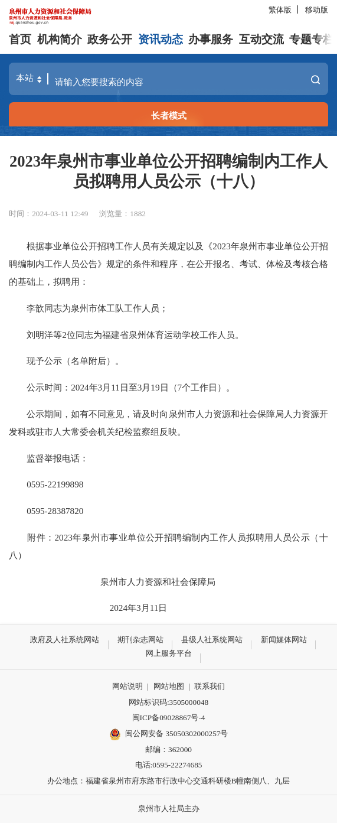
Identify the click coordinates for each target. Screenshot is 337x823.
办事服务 (210, 39)
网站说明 (127, 686)
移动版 (316, 9)
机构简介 (59, 39)
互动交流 (261, 39)
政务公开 (109, 39)
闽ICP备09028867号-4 (168, 717)
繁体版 (280, 9)
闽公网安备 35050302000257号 (168, 734)
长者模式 (169, 115)
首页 (20, 39)
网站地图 (168, 686)
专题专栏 (311, 39)
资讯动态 (160, 39)
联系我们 (209, 686)
